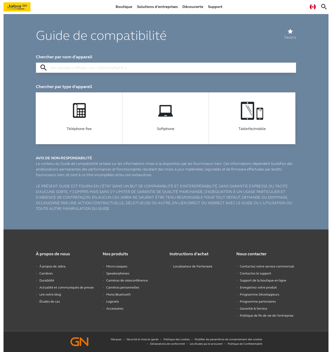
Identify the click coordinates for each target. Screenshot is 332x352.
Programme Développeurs (259, 294)
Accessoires (114, 309)
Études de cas (49, 302)
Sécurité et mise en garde (142, 339)
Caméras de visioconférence (127, 280)
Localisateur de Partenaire (192, 266)
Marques (116, 339)
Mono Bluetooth (118, 294)
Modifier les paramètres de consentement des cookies (228, 339)
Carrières (46, 273)
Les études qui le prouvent (206, 343)
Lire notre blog (50, 294)
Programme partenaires (258, 302)
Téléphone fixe (79, 129)
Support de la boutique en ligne (263, 280)
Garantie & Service (253, 309)
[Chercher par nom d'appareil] (166, 68)
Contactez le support (255, 273)
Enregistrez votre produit (258, 287)
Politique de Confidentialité (245, 343)
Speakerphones (117, 273)
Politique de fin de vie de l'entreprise (267, 316)
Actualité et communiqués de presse (66, 287)
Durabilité (46, 280)
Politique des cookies (176, 339)
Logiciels (112, 302)
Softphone (165, 129)
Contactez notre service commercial (267, 266)
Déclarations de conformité (167, 343)
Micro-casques (116, 266)
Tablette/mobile (252, 129)
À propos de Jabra (52, 266)
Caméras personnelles (122, 287)
